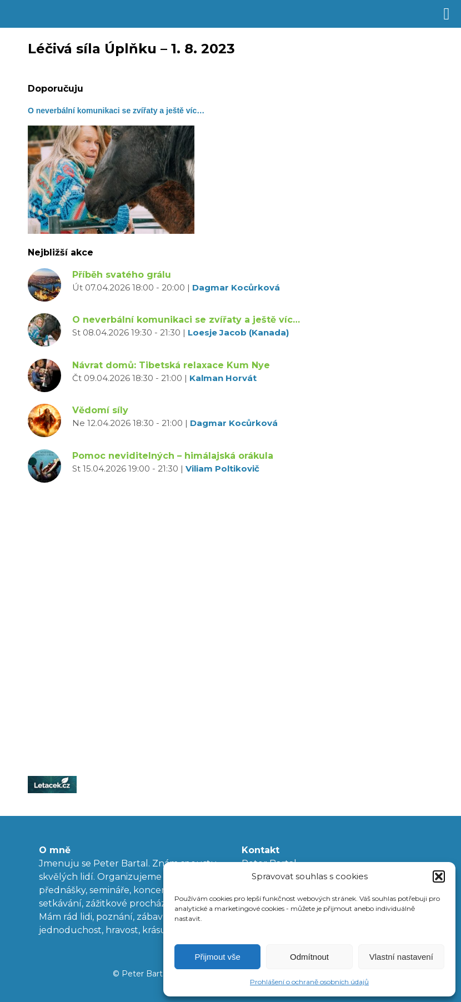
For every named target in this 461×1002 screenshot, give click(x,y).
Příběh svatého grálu (121, 274)
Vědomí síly (100, 410)
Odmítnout (309, 956)
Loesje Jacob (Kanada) (238, 332)
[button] (438, 876)
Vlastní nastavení (401, 956)
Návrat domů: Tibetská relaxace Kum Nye (171, 365)
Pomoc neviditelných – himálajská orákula (172, 455)
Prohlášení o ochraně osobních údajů (309, 982)
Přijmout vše (217, 956)
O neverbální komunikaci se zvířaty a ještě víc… (186, 319)
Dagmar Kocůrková (236, 287)
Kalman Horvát (223, 378)
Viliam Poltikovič (222, 468)
